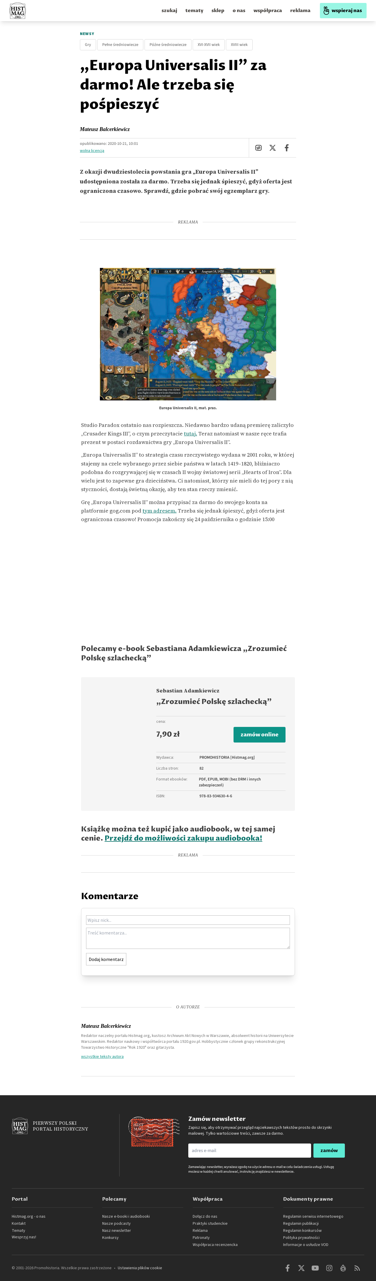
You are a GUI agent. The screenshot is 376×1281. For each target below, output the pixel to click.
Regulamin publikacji (301, 1224)
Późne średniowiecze (168, 45)
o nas (239, 10)
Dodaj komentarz (106, 959)
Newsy (87, 34)
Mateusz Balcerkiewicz (105, 129)
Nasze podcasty (116, 1224)
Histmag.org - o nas (29, 1216)
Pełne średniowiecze (120, 45)
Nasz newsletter (116, 1231)
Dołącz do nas (205, 1216)
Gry (88, 45)
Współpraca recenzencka (215, 1245)
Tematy (18, 1231)
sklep (218, 10)
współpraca (268, 10)
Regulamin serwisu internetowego (313, 1216)
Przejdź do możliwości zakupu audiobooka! (183, 838)
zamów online (259, 734)
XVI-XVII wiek (209, 45)
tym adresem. (159, 510)
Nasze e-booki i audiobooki (126, 1216)
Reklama (200, 1231)
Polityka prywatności (301, 1238)
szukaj (169, 10)
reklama (300, 10)
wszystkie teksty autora (102, 1056)
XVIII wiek (239, 45)
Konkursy (110, 1238)
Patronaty (201, 1238)
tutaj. (190, 433)
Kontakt (19, 1224)
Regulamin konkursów (302, 1231)
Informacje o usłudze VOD (305, 1245)
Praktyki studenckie (210, 1224)
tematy (194, 10)
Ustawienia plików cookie (140, 1268)
